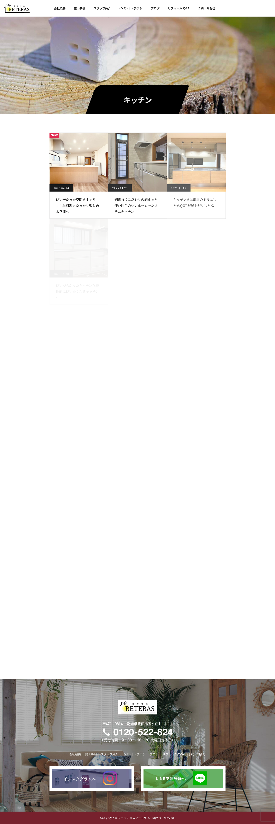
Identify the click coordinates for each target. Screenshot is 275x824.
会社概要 (59, 8)
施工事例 (79, 8)
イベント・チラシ (130, 8)
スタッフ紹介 (102, 8)
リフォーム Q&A (178, 8)
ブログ (155, 8)
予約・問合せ (206, 8)
